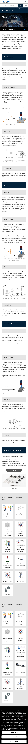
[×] (26, 708)
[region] (14, 725)
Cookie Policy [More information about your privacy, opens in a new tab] (7, 729)
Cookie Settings (14, 732)
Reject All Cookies (14, 737)
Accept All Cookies (14, 741)
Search (20, 5)
